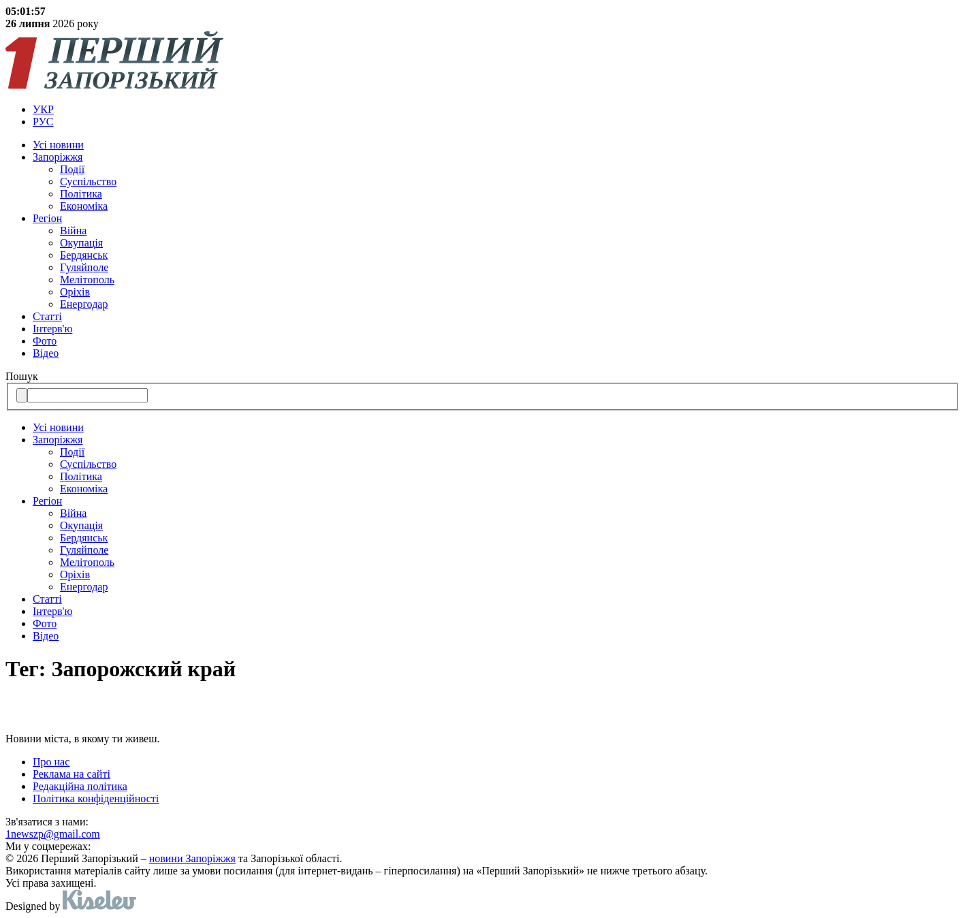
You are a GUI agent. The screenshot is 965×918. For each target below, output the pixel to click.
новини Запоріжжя (192, 858)
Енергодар (84, 304)
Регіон (47, 218)
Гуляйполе (84, 267)
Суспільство (88, 181)
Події (72, 169)
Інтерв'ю (52, 328)
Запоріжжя (57, 157)
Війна (73, 230)
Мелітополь (87, 279)
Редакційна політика (80, 786)
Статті (47, 316)
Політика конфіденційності (96, 798)
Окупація (81, 243)
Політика (81, 194)
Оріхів (75, 292)
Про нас (51, 761)
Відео (46, 353)
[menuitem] (496, 110)
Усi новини (58, 145)
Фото (45, 341)
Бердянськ (84, 255)
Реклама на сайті (71, 774)
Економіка (84, 206)
